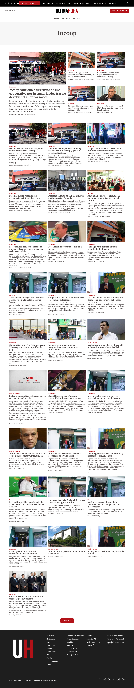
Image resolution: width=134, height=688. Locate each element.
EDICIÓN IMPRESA (119, 11)
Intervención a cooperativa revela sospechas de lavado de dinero (64, 454)
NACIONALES (48, 3)
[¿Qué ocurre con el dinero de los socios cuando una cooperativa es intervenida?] (106, 487)
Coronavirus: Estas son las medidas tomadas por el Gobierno (26, 597)
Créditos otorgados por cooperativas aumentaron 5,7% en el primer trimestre (81, 75)
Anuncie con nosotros (75, 636)
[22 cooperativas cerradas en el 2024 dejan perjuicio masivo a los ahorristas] (111, 93)
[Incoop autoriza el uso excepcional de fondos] (106, 536)
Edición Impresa (92, 343)
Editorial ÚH (59, 18)
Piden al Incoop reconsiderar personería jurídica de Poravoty (24, 197)
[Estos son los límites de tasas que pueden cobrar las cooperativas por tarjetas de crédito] (28, 231)
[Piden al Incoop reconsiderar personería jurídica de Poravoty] (28, 180)
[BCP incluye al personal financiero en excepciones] (67, 536)
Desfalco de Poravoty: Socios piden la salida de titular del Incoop (27, 149)
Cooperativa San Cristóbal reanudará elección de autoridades (66, 299)
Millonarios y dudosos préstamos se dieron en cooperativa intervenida (27, 454)
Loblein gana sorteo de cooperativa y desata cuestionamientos (105, 454)
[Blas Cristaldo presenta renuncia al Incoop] (67, 231)
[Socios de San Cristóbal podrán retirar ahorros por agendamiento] (67, 487)
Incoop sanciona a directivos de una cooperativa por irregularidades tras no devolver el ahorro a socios (37, 93)
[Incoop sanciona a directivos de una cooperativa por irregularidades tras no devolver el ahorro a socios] (37, 68)
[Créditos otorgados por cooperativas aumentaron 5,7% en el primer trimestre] (81, 60)
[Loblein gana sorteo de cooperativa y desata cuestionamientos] (106, 438)
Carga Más (67, 621)
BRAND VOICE (110, 3)
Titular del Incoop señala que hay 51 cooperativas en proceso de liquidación (81, 108)
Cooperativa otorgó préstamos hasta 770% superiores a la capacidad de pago (27, 347)
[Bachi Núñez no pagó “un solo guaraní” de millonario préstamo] (67, 380)
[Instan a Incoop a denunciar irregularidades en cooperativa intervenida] (67, 329)
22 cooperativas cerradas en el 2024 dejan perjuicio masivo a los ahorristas (110, 108)
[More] (64, 3)
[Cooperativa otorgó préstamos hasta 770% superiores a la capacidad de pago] (28, 329)
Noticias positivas (73, 18)
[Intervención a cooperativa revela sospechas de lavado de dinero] (67, 438)
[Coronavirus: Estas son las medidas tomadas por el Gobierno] (28, 581)
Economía (71, 70)
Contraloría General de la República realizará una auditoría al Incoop (108, 75)
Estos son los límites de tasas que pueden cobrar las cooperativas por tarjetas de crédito (26, 249)
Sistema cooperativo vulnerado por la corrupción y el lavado (27, 397)
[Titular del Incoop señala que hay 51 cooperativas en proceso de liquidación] (81, 93)
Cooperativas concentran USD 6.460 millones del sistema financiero (104, 149)
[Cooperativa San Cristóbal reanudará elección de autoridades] (67, 282)
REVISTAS (97, 3)
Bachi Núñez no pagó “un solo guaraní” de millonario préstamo (64, 397)
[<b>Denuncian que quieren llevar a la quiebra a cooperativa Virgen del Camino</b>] (106, 180)
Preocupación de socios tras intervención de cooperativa (23, 552)
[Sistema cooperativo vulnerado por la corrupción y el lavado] (28, 380)
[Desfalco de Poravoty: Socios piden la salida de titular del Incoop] (28, 133)
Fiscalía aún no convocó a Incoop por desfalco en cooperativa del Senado (105, 299)
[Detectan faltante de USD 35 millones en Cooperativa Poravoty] (67, 180)
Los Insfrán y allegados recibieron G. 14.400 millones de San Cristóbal (105, 346)
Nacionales (12, 87)
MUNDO (75, 3)
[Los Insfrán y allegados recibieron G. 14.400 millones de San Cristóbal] (106, 329)
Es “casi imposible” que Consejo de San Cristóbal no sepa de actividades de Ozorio (26, 504)
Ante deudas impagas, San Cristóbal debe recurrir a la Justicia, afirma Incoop (26, 300)
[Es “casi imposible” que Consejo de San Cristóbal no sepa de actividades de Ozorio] (28, 487)
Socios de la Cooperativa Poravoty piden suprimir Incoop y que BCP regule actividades (64, 150)
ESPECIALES (84, 3)
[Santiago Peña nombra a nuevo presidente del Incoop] (106, 231)
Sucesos (90, 193)
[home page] (67, 11)
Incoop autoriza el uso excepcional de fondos (105, 552)
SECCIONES (59, 3)
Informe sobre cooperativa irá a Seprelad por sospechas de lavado (103, 397)
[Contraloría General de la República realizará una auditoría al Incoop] (111, 60)
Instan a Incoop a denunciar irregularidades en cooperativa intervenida (63, 347)
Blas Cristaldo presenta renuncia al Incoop (65, 248)
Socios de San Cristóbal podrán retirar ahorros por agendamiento (66, 501)
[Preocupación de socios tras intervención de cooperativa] (28, 536)
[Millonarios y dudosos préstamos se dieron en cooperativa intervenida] (28, 438)
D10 (68, 3)
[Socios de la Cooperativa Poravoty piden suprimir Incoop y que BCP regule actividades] (67, 133)
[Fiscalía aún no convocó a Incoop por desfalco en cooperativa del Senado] (106, 282)
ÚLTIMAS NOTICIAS (29, 3)
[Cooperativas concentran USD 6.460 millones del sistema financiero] (106, 133)
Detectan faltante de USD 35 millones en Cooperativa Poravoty (66, 197)
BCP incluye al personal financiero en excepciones (66, 552)
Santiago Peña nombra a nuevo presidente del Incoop (102, 248)
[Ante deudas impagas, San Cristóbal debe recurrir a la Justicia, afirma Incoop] (28, 282)
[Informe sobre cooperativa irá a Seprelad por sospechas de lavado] (106, 380)
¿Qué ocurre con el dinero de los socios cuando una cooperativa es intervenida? (103, 504)
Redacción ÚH (31, 114)
